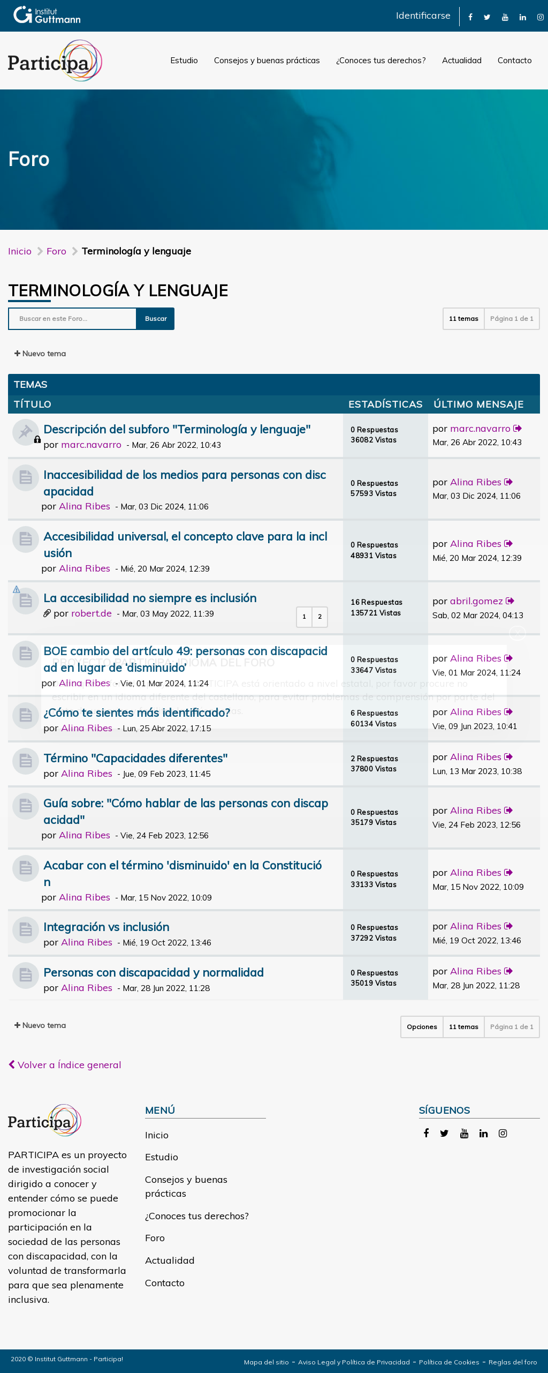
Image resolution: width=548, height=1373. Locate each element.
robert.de (91, 613)
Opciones (422, 1027)
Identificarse (423, 15)
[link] (470, 16)
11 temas (463, 318)
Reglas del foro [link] (513, 1362)
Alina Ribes (84, 506)
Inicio (20, 251)
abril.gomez (476, 601)
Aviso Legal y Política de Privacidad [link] (354, 1362)
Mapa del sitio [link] (266, 1362)
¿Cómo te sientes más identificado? (136, 712)
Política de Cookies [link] (449, 1362)
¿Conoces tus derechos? (381, 60)
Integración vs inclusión (106, 926)
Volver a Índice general (64, 1065)
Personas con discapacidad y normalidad (153, 972)
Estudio (184, 60)
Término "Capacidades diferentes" (135, 758)
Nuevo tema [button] (40, 353)
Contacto (515, 60)
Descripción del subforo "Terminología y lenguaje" (176, 429)
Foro (155, 1238)
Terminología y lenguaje (117, 290)
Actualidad (462, 60)
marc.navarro (91, 444)
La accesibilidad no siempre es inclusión (149, 597)
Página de (512, 318)
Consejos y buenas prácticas (267, 60)
